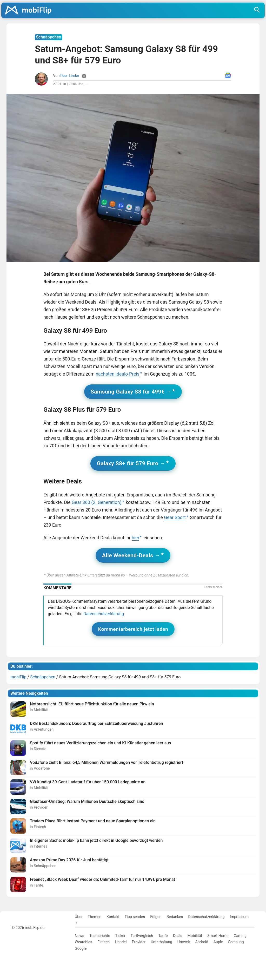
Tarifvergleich (142, 936)
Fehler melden (213, 587)
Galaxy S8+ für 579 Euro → (131, 463)
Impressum (239, 917)
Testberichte (99, 936)
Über (79, 917)
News (79, 936)
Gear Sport (175, 517)
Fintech (103, 942)
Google (81, 948)
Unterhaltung (161, 942)
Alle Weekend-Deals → (131, 555)
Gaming (240, 936)
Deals (177, 936)
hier (135, 537)
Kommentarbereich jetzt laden (133, 629)
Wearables (83, 942)
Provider (138, 942)
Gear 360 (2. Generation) (97, 502)
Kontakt (113, 917)
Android (201, 942)
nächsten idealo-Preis (117, 374)
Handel (121, 942)
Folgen (155, 917)
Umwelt (183, 942)
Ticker (120, 936)
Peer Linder (69, 76)
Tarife (163, 936)
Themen (94, 917)
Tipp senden (135, 917)
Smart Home (217, 936)
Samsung (236, 942)
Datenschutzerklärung (103, 613)
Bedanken (175, 917)
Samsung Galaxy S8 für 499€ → (131, 391)
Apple (218, 942)
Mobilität (195, 936)
